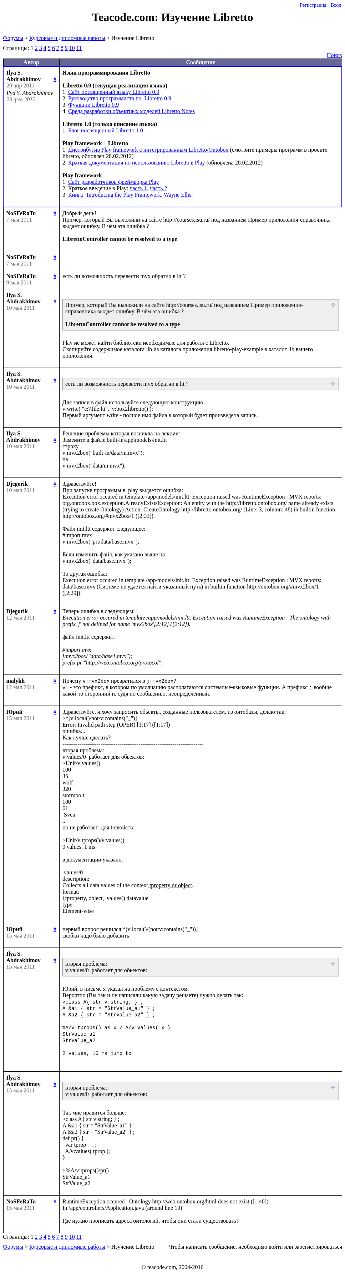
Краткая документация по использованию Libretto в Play (136, 163)
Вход (336, 5)
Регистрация (313, 5)
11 (79, 48)
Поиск (334, 55)
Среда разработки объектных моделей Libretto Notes (131, 111)
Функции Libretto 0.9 (93, 105)
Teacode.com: (126, 17)
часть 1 (138, 188)
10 (72, 48)
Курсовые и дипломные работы (67, 38)
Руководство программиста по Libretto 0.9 (119, 98)
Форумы (13, 38)
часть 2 (158, 188)
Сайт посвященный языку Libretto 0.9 (113, 92)
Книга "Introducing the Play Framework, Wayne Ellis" (131, 195)
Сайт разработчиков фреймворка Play (113, 182)
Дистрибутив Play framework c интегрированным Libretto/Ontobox (148, 150)
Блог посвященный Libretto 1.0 (105, 130)
